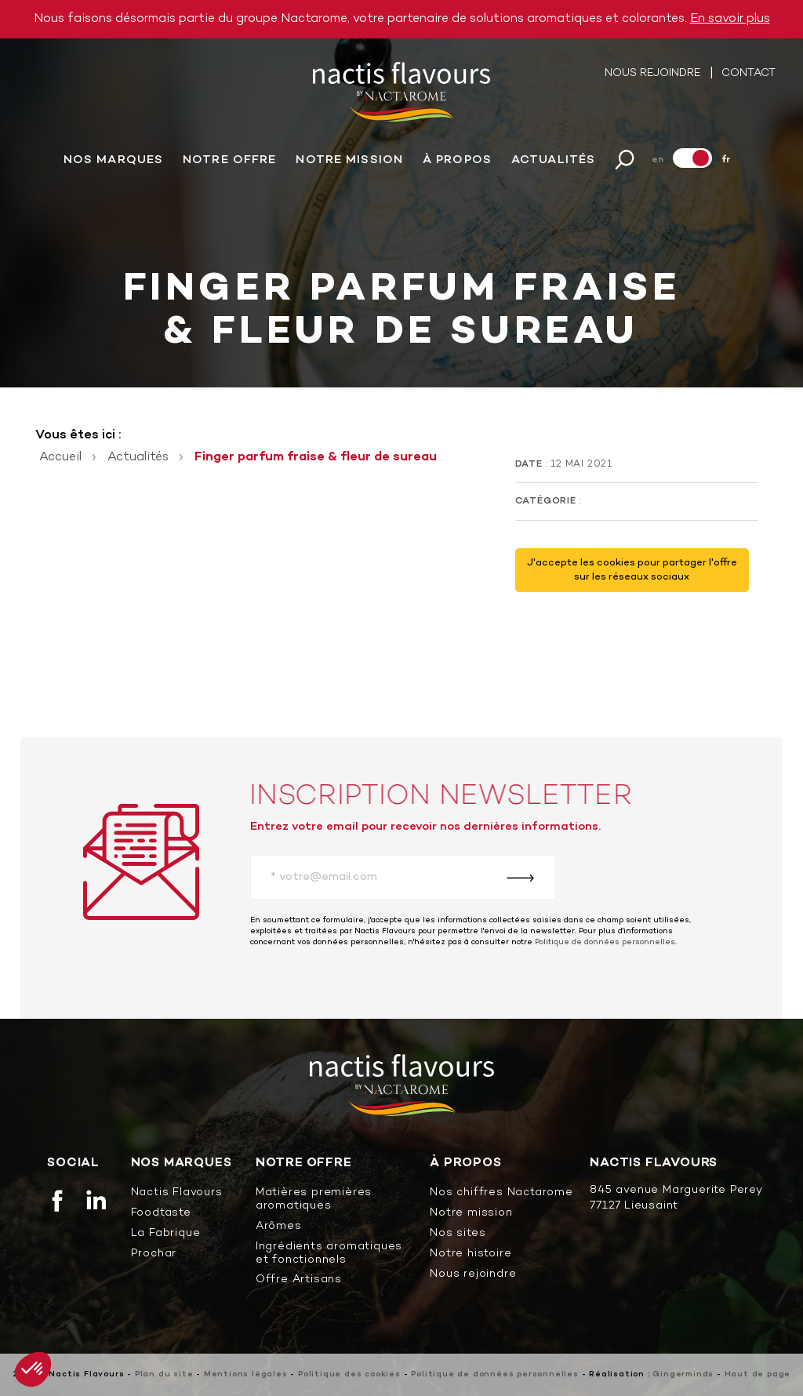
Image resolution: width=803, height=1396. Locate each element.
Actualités (553, 164)
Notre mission (349, 164)
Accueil (60, 457)
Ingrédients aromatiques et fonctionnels (329, 1254)
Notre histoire (470, 1254)
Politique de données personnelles (605, 942)
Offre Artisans (299, 1280)
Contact (748, 77)
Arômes (279, 1227)
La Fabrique (166, 1234)
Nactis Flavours (177, 1193)
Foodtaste (161, 1213)
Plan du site (164, 1374)
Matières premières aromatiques (314, 1200)
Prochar (154, 1254)
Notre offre (229, 164)
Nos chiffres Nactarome (501, 1193)
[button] (33, 1369)
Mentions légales (246, 1374)
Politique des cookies (349, 1374)
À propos (457, 164)
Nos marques (113, 164)
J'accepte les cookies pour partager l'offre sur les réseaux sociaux (632, 570)
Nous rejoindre (654, 77)
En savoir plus (730, 18)
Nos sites (457, 1234)
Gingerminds (683, 1374)
